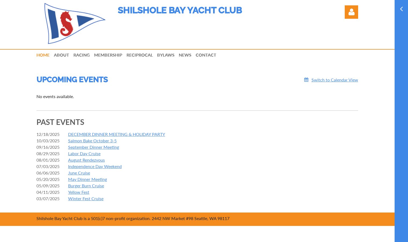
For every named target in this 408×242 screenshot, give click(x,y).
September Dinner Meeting (93, 147)
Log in (351, 12)
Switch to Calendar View (334, 79)
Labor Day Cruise (84, 153)
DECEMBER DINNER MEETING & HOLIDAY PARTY (116, 134)
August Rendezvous (86, 159)
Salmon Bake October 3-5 (92, 140)
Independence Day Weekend (95, 166)
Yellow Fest (78, 192)
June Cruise (79, 172)
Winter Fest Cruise (85, 198)
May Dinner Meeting (87, 179)
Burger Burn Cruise (86, 185)
